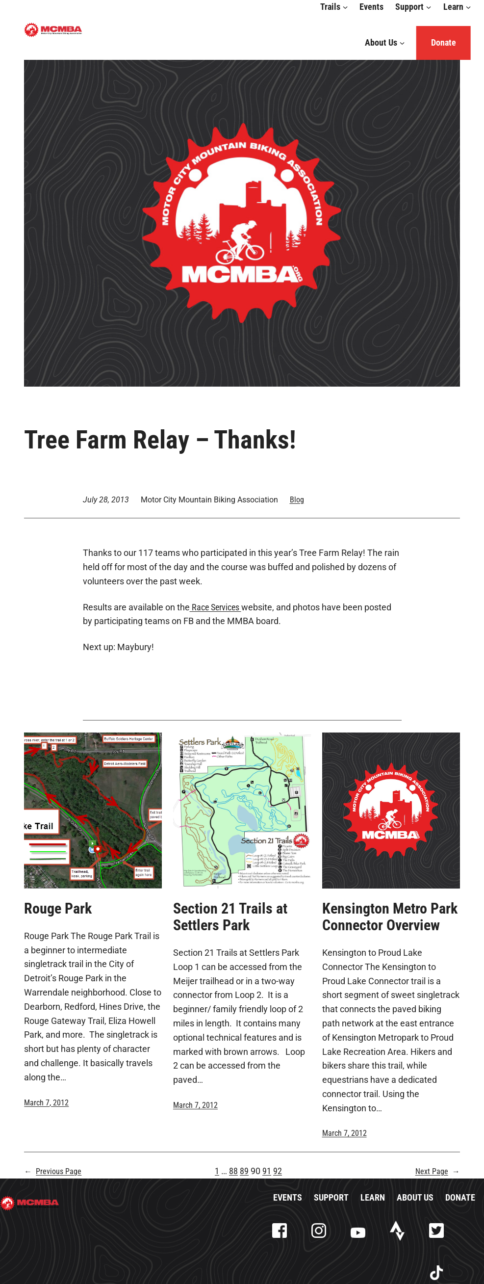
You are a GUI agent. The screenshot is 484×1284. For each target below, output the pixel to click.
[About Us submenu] (402, 43)
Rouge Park (58, 908)
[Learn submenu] (468, 7)
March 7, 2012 (46, 1102)
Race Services (215, 607)
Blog (297, 499)
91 (266, 1171)
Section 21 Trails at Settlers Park (230, 917)
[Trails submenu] (345, 7)
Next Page (437, 1171)
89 (244, 1171)
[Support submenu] (429, 7)
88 (233, 1171)
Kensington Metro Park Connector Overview (390, 917)
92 (277, 1171)
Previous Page (52, 1171)
